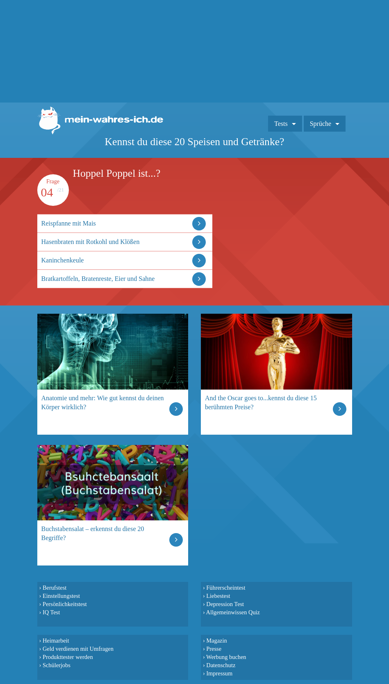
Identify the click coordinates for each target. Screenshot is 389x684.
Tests (281, 123)
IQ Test (51, 612)
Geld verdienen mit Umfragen (78, 648)
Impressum (219, 673)
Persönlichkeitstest (65, 604)
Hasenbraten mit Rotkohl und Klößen (90, 241)
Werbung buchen (226, 657)
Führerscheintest (225, 587)
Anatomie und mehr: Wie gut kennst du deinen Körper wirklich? (102, 402)
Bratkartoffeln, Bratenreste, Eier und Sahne (98, 278)
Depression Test (225, 604)
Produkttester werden (68, 657)
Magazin (216, 640)
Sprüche (320, 123)
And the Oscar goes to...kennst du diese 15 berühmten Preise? (261, 402)
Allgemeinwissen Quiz (233, 612)
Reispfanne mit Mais (68, 223)
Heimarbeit (56, 640)
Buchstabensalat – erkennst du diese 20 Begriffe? (92, 533)
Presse (213, 648)
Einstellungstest (61, 596)
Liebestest (218, 596)
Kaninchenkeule (62, 260)
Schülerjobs (57, 665)
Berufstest (54, 587)
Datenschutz (220, 665)
